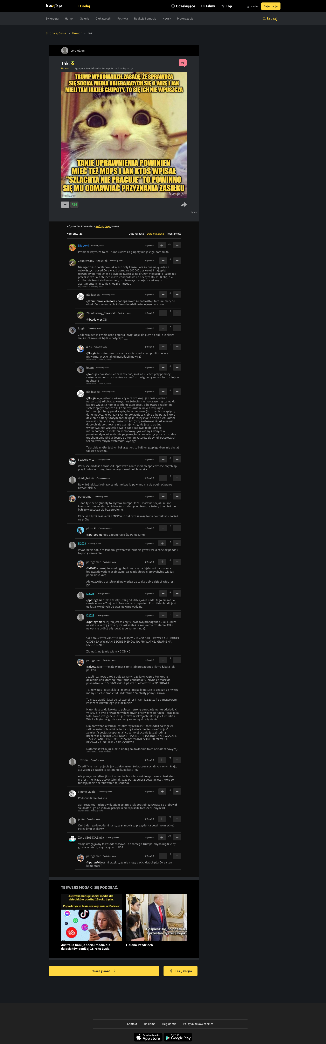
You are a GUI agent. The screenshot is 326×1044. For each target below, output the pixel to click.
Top (224, 6)
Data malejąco (155, 233)
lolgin (81, 328)
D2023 (82, 543)
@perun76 (93, 862)
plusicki (91, 528)
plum (81, 818)
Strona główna (56, 33)
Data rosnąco (136, 233)
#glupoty (80, 68)
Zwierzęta (52, 18)
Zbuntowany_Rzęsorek (92, 260)
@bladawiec (94, 319)
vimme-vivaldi (87, 791)
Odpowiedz (149, 245)
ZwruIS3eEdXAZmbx (91, 837)
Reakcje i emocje (145, 18)
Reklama (149, 1023)
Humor (69, 18)
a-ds (89, 346)
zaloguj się (103, 226)
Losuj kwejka (182, 971)
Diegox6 (83, 245)
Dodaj (86, 6)
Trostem (83, 759)
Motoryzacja (185, 18)
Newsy (166, 18)
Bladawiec (93, 294)
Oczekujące (180, 6)
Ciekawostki (103, 18)
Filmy (205, 6)
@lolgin (91, 353)
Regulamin (169, 1023)
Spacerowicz (86, 459)
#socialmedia (93, 68)
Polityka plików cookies (198, 1023)
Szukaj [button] (272, 18)
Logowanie (248, 6)
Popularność (174, 233)
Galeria (84, 18)
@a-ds (90, 373)
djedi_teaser (86, 478)
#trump (106, 68)
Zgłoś (194, 212)
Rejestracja (270, 6)
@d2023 (91, 568)
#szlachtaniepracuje (122, 68)
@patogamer (95, 534)
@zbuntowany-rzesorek (101, 300)
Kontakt (132, 1023)
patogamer (85, 496)
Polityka (122, 18)
